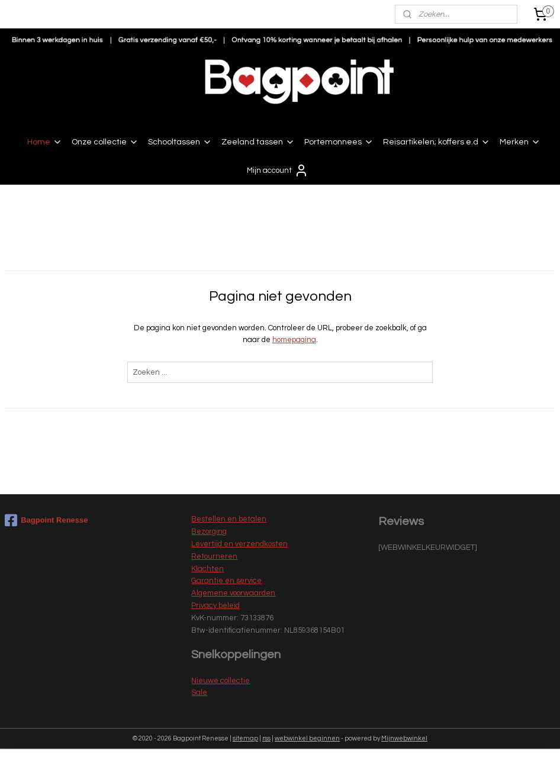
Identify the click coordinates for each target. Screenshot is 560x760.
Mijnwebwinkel (404, 738)
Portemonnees (339, 142)
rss (266, 738)
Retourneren (214, 556)
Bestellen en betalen (228, 519)
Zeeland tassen (258, 142)
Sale (199, 692)
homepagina (294, 340)
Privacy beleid (215, 605)
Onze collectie (105, 142)
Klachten (207, 569)
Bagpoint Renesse (46, 520)
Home (44, 142)
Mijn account (277, 170)
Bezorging (209, 531)
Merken (520, 142)
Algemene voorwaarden (233, 593)
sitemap (245, 738)
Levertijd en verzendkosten (239, 544)
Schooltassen (180, 142)
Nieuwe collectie (220, 681)
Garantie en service (226, 581)
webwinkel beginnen (307, 738)
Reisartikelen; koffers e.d (436, 142)
